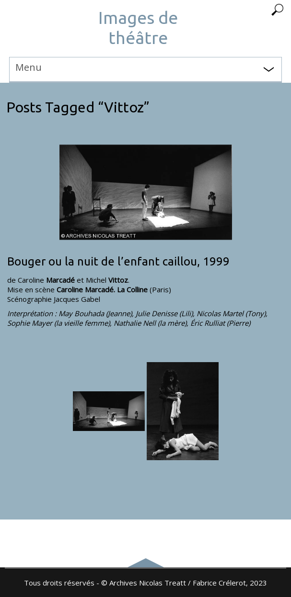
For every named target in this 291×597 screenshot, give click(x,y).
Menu (28, 67)
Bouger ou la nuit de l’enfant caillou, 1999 (118, 261)
